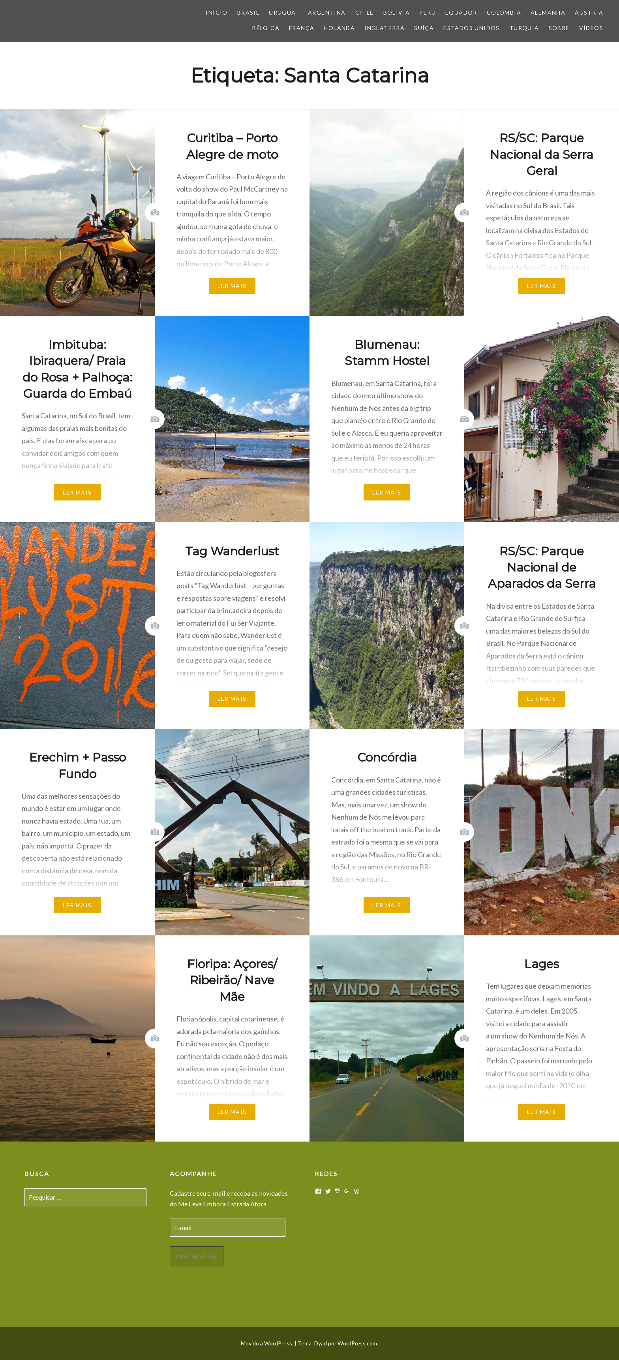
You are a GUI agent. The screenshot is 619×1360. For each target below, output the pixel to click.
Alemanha (548, 12)
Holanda (339, 27)
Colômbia (504, 12)
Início (216, 12)
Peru (427, 12)
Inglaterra (384, 27)
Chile (364, 12)
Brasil (248, 12)
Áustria (589, 12)
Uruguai (283, 12)
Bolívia (396, 12)
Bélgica (265, 27)
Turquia (524, 27)
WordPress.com (357, 1343)
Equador (461, 12)
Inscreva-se (196, 1256)
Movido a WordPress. (267, 1343)
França (301, 27)
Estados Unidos (471, 27)
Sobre (559, 27)
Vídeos (591, 27)
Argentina (327, 12)
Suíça (424, 27)
